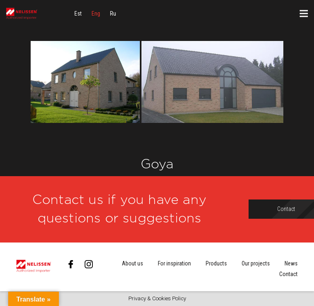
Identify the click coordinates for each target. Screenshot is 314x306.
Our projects (256, 263)
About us (132, 263)
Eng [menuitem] (96, 16)
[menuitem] (78, 16)
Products (216, 263)
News (291, 263)
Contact (288, 274)
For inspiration (174, 263)
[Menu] (303, 16)
